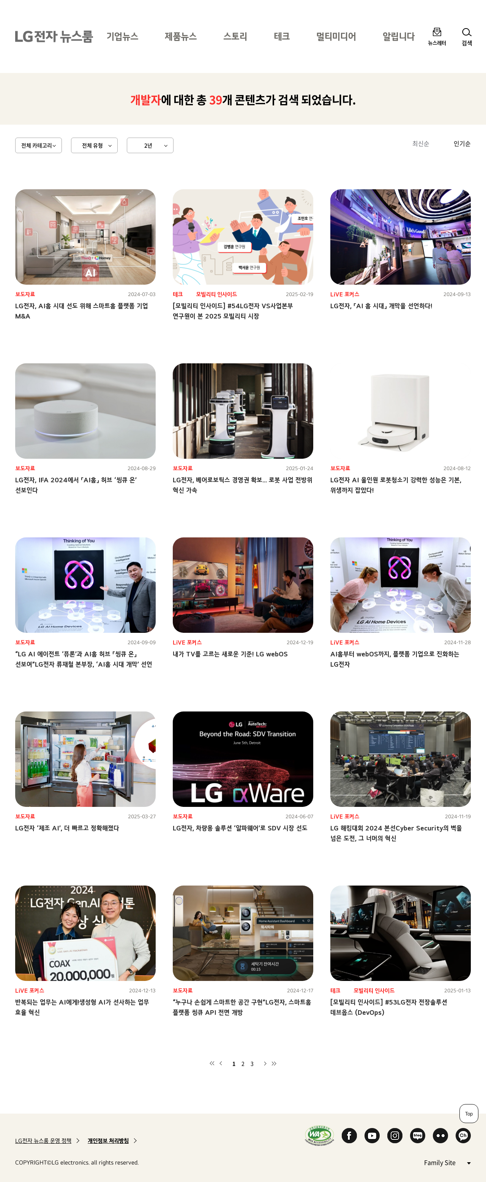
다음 (265, 1063)
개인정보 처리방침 (108, 1140)
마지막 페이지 (274, 1063)
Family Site (447, 1162)
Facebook (349, 1135)
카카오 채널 (463, 1135)
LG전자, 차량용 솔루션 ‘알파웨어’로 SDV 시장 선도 (240, 828)
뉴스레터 (437, 43)
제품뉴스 (181, 36)
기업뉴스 (122, 36)
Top (469, 1114)
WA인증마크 (319, 1135)
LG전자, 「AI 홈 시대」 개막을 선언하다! (381, 306)
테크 (282, 36)
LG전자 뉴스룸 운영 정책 (43, 1140)
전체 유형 (92, 145)
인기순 (462, 143)
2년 (148, 145)
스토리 (235, 36)
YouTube (372, 1135)
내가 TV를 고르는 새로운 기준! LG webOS (230, 654)
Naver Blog (417, 1135)
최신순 (420, 143)
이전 (221, 1063)
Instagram (394, 1135)
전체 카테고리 (36, 145)
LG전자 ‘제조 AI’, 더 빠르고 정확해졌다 (67, 828)
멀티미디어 (336, 36)
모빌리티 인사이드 (216, 294)
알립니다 (399, 36)
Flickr (440, 1135)
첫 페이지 (212, 1063)
